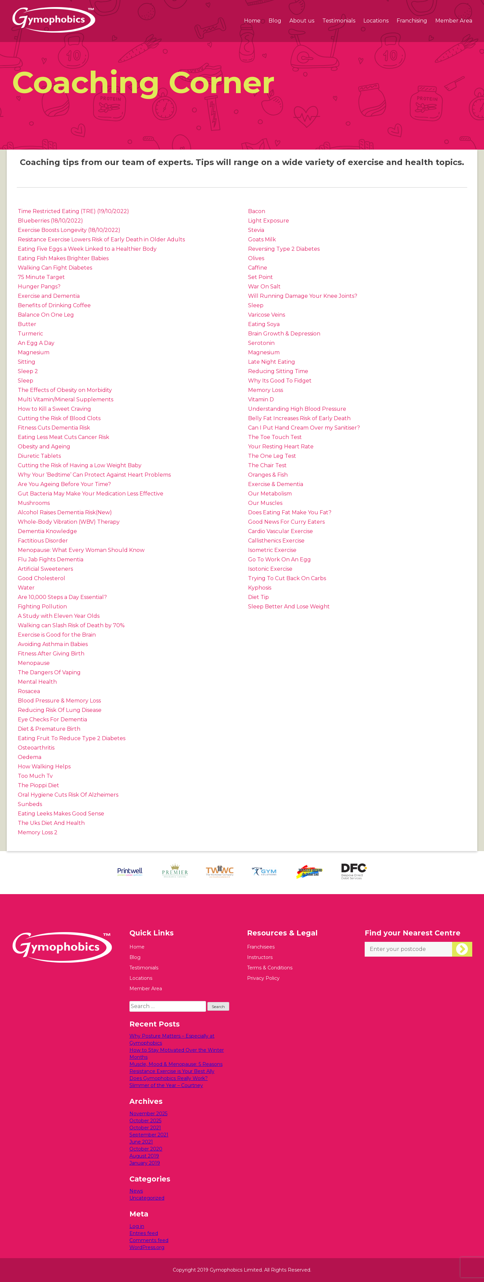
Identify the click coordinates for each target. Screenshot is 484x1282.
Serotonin (261, 343)
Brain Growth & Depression (284, 333)
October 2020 (145, 1149)
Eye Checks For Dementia (52, 719)
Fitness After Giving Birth (51, 653)
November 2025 (148, 1114)
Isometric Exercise (272, 550)
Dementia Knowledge (47, 531)
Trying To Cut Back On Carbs (287, 578)
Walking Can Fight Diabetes (55, 268)
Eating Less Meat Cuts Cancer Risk (63, 437)
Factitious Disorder (43, 540)
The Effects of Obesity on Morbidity (65, 390)
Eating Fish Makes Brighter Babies (63, 258)
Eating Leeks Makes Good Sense (61, 813)
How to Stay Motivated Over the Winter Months (176, 1053)
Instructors (260, 957)
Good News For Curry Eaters (286, 522)
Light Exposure (268, 220)
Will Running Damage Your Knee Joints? (302, 296)
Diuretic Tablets (39, 456)
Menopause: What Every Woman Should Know (81, 550)
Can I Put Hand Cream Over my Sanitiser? (304, 428)
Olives (256, 258)
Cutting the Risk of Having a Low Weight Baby (80, 465)
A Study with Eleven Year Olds (58, 616)
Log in (136, 1226)
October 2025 (145, 1121)
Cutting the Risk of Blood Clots (59, 418)
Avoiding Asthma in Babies (53, 644)
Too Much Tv (35, 776)
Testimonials (338, 20)
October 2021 (145, 1128)
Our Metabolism (270, 493)
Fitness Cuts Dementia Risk (54, 428)
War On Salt (264, 286)
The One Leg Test (272, 456)
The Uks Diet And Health (51, 823)
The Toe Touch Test (275, 437)
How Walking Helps (44, 766)
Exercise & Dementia (275, 484)
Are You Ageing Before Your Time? (64, 484)
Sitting (26, 362)
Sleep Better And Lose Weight (289, 606)
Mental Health (37, 682)
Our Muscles (265, 503)
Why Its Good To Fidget (280, 380)
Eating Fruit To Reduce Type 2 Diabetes (71, 738)
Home (252, 20)
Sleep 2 (28, 371)
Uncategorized (146, 1198)
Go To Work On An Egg (279, 559)
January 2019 (144, 1163)
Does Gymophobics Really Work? (168, 1078)
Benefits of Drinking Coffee (54, 305)
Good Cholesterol (41, 578)
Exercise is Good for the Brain (57, 635)
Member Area (453, 20)
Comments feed (148, 1240)
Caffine (257, 268)
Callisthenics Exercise (276, 540)
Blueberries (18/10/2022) (50, 220)
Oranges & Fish (268, 475)
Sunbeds (30, 804)
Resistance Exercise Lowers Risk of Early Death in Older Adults (101, 239)
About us (301, 20)
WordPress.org (146, 1247)
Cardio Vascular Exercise (280, 531)
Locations (376, 20)
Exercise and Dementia (49, 296)
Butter (27, 324)
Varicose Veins (266, 315)
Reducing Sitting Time (278, 371)
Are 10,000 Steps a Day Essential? (62, 597)
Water (26, 588)
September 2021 (148, 1135)
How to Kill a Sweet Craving (54, 409)
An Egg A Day (36, 343)
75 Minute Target (41, 277)
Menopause (34, 663)
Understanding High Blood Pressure (297, 409)
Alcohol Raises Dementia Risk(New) (65, 512)
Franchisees (261, 947)
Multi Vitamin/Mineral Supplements (65, 399)
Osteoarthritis (36, 748)
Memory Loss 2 (37, 832)
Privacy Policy (263, 978)
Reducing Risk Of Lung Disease (60, 710)
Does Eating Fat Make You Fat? (289, 512)
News (136, 1191)
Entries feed (143, 1233)
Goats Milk (262, 239)
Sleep (25, 380)
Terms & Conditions (269, 968)
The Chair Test (267, 465)
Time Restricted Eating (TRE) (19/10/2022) (73, 211)
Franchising (412, 20)
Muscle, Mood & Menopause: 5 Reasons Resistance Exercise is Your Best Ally (176, 1067)
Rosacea (29, 691)
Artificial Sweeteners (45, 569)
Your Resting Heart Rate (281, 446)
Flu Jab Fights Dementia (50, 559)
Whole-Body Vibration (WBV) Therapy (69, 522)
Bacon (256, 211)
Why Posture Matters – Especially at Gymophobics (171, 1039)
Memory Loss (265, 390)
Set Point (260, 277)
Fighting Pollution (42, 606)
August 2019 (144, 1156)
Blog (275, 20)
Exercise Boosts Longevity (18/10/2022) (69, 230)
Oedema (29, 757)
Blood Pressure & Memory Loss (59, 700)
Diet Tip (258, 597)
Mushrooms (34, 503)
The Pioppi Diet (38, 785)
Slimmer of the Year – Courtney (166, 1085)
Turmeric (30, 333)
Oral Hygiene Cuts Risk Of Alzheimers (68, 795)
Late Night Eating (271, 362)
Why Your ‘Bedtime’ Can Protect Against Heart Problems (94, 475)
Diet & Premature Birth (49, 729)
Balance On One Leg (46, 315)
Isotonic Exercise (270, 569)
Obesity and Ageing (44, 446)
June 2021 (141, 1142)
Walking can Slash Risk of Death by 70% (71, 625)
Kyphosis (259, 588)
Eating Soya (264, 324)
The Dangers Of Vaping (49, 672)
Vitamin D (261, 399)
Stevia (256, 230)
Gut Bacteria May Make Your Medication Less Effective (90, 493)
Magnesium (33, 352)
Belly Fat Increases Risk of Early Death (299, 418)
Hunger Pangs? (39, 286)
